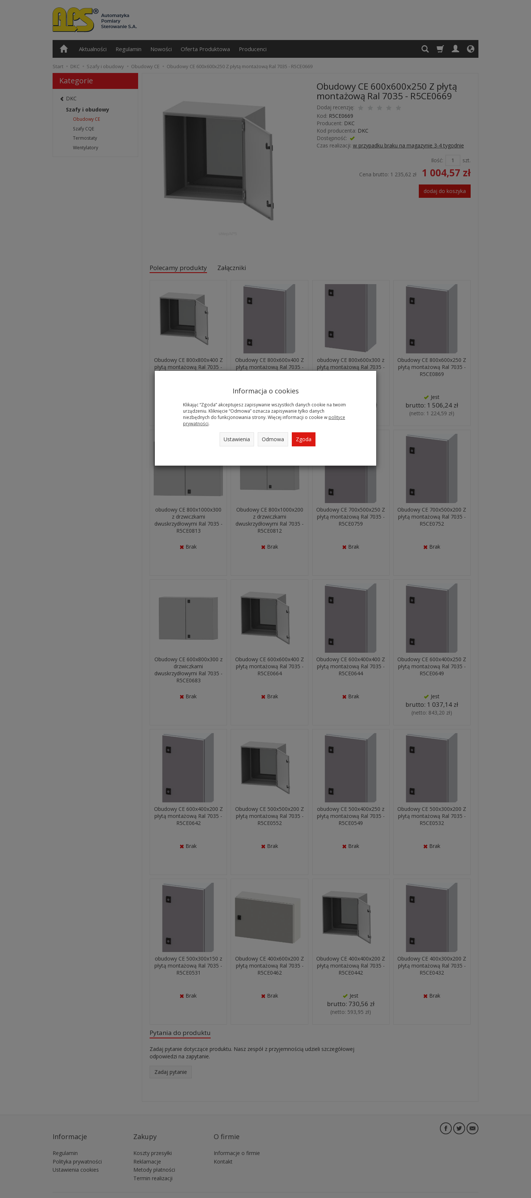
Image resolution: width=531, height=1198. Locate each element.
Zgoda (303, 439)
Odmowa (273, 439)
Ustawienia (237, 439)
